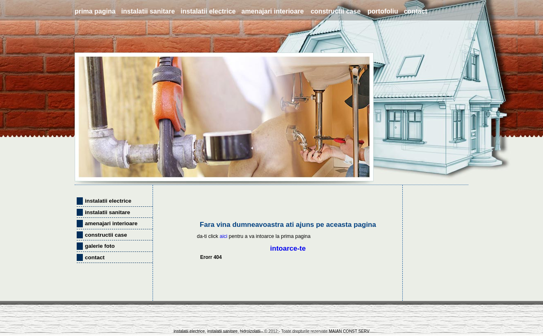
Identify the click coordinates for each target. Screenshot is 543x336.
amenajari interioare (273, 11)
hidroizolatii (249, 331)
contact (415, 11)
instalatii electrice (207, 11)
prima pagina (95, 11)
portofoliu (382, 11)
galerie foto (100, 246)
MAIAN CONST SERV (349, 331)
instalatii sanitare (148, 11)
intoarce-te (288, 248)
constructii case (335, 11)
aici (224, 236)
